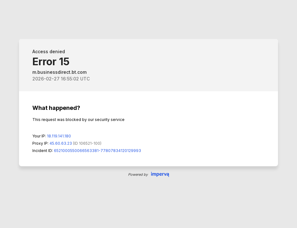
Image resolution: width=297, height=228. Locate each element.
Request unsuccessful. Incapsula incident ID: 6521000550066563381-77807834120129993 (148, 114)
